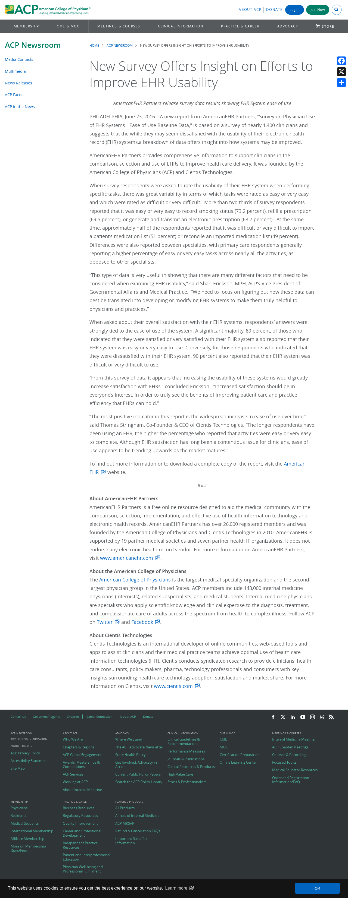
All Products (125, 808)
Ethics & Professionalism (187, 782)
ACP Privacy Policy (25, 753)
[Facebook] (273, 717)
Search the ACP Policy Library (138, 782)
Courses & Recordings (289, 755)
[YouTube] (302, 717)
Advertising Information (29, 739)
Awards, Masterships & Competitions (81, 764)
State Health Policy (130, 755)
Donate (274, 9)
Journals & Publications (185, 759)
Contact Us (18, 716)
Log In (295, 9)
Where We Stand (128, 739)
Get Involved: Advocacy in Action (136, 764)
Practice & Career (240, 26)
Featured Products (129, 802)
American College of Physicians (135, 580)
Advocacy (287, 26)
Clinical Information (180, 26)
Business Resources (78, 808)
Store (328, 26)
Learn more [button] (176, 888)
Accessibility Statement (29, 761)
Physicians (19, 808)
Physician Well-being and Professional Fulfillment (83, 869)
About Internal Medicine (82, 790)
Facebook (142, 622)
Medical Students (25, 823)
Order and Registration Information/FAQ (290, 780)
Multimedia (15, 71)
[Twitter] (283, 717)
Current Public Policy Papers (138, 774)
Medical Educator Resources (295, 770)
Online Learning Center (238, 762)
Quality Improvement (80, 823)
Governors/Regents (46, 716)
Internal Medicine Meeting (293, 739)
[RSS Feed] (331, 717)
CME (223, 739)
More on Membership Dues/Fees (28, 848)
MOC (224, 747)
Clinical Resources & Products (191, 767)
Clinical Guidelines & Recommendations (183, 741)
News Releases (18, 83)
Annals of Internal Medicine (137, 816)
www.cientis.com (173, 686)
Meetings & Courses (118, 26)
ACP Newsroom (33, 45)
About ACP (250, 9)
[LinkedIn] (292, 717)
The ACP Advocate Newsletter (139, 747)
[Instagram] (312, 717)
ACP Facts (13, 94)
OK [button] (318, 888)
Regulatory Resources (80, 816)
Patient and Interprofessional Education (86, 857)
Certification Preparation (240, 755)
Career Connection (99, 716)
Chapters (73, 716)
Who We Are (73, 739)
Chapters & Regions (78, 747)
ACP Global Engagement (82, 755)
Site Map (18, 768)
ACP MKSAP (124, 823)
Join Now (317, 9)
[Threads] (322, 717)
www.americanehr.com (126, 558)
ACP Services (73, 774)
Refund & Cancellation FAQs (137, 831)
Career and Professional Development (82, 833)
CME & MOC (68, 26)
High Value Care (180, 774)
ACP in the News (20, 106)
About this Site (21, 746)
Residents (18, 816)
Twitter (105, 622)
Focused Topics (284, 762)
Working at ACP (75, 782)
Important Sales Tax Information (131, 841)
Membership (26, 26)
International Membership (32, 831)
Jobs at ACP (128, 716)
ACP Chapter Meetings (290, 747)
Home (94, 45)
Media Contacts (19, 59)
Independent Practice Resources (80, 845)
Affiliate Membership (27, 839)
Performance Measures (186, 751)
